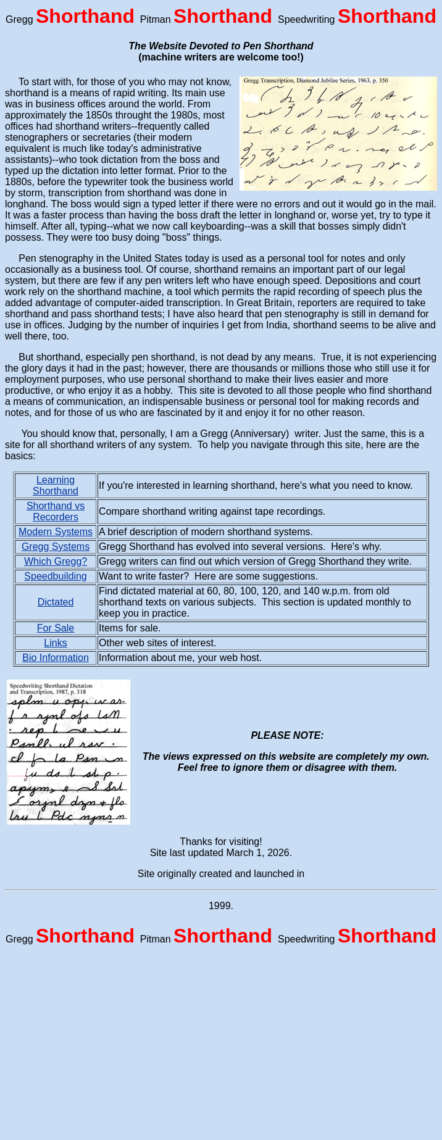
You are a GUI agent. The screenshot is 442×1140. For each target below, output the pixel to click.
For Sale (55, 628)
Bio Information (55, 657)
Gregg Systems (56, 546)
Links (55, 643)
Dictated (56, 602)
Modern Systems (56, 531)
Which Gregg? (55, 561)
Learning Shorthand (55, 485)
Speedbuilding (55, 576)
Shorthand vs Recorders (56, 511)
